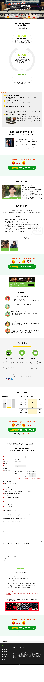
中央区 (18, 665)
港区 (37, 663)
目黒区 (28, 663)
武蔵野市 (27, 665)
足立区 (39, 663)
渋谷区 (18, 663)
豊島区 (22, 663)
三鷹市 (29, 664)
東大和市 (32, 663)
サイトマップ (30, 679)
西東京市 (35, 663)
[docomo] (7, 611)
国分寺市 (29, 665)
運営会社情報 (41, 679)
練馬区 (17, 664)
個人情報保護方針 (36, 679)
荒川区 (21, 664)
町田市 (23, 664)
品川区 (22, 665)
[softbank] (10, 611)
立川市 (31, 665)
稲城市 (27, 664)
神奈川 (35, 665)
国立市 (30, 663)
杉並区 (24, 663)
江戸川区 (40, 664)
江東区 (37, 664)
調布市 (19, 664)
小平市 (24, 665)
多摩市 (20, 665)
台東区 (14, 664)
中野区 (26, 663)
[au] (12, 611)
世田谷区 (14, 663)
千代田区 (25, 664)
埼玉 (35, 664)
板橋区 (31, 664)
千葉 (33, 665)
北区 (20, 663)
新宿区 (16, 663)
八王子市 (16, 665)
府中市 (34, 664)
